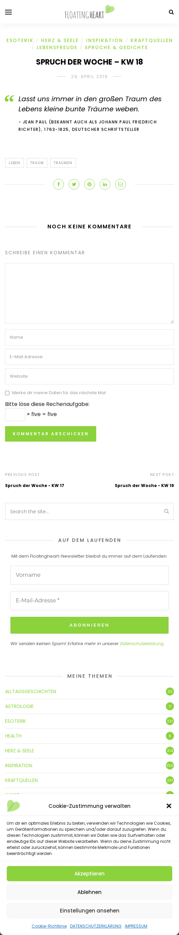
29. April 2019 (89, 76)
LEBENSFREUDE (57, 47)
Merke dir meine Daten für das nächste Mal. (59, 393)
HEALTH (13, 735)
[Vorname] (89, 575)
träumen (63, 162)
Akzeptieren (89, 873)
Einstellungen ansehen (89, 910)
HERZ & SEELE (60, 40)
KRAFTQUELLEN (152, 40)
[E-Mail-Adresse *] (89, 600)
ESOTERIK (20, 40)
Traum (37, 162)
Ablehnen (89, 892)
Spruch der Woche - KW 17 (34, 485)
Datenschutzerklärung (142, 643)
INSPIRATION (104, 40)
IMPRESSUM (136, 926)
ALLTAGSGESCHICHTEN (30, 691)
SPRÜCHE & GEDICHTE (116, 47)
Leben (14, 162)
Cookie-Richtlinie (49, 926)
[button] (169, 805)
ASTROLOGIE (19, 706)
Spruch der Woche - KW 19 (144, 485)
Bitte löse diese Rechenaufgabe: (47, 404)
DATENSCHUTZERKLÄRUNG (95, 926)
